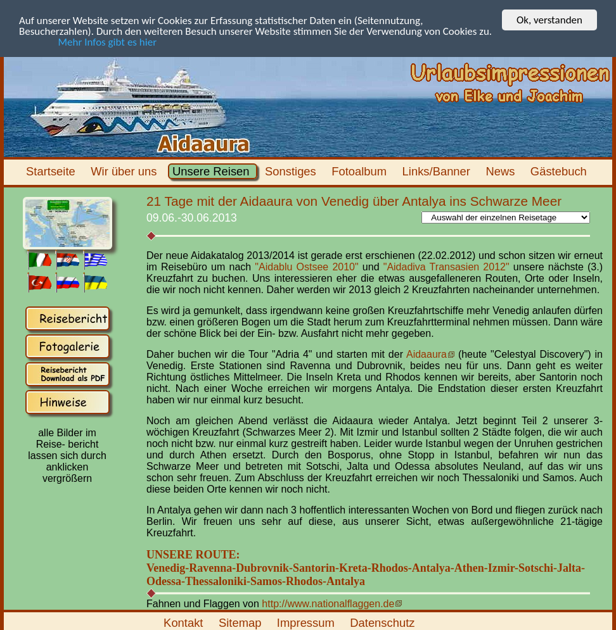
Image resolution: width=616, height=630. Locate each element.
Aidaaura (426, 354)
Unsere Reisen (212, 171)
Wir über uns (125, 171)
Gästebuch (560, 171)
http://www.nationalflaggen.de (328, 603)
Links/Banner (438, 171)
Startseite (52, 171)
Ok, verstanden (549, 20)
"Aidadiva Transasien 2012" (446, 266)
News (501, 171)
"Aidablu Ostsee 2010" (306, 266)
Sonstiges (292, 171)
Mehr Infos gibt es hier (88, 41)
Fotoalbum (360, 171)
